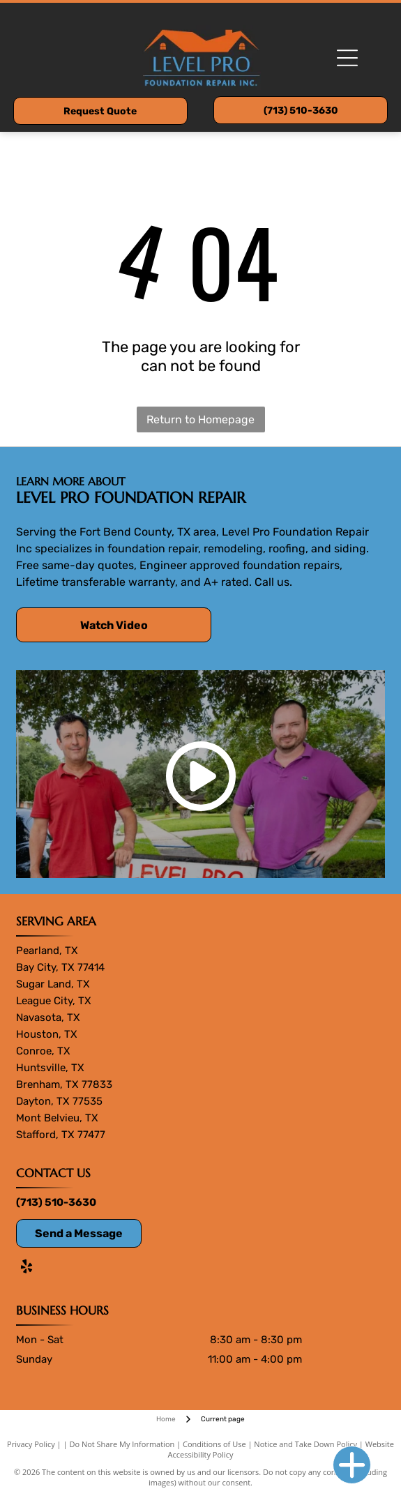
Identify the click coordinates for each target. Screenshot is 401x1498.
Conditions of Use (214, 1444)
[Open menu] (347, 57)
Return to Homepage (200, 419)
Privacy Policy (31, 1444)
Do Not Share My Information (121, 1444)
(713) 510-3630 (56, 1202)
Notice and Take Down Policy (305, 1444)
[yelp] (26, 1268)
